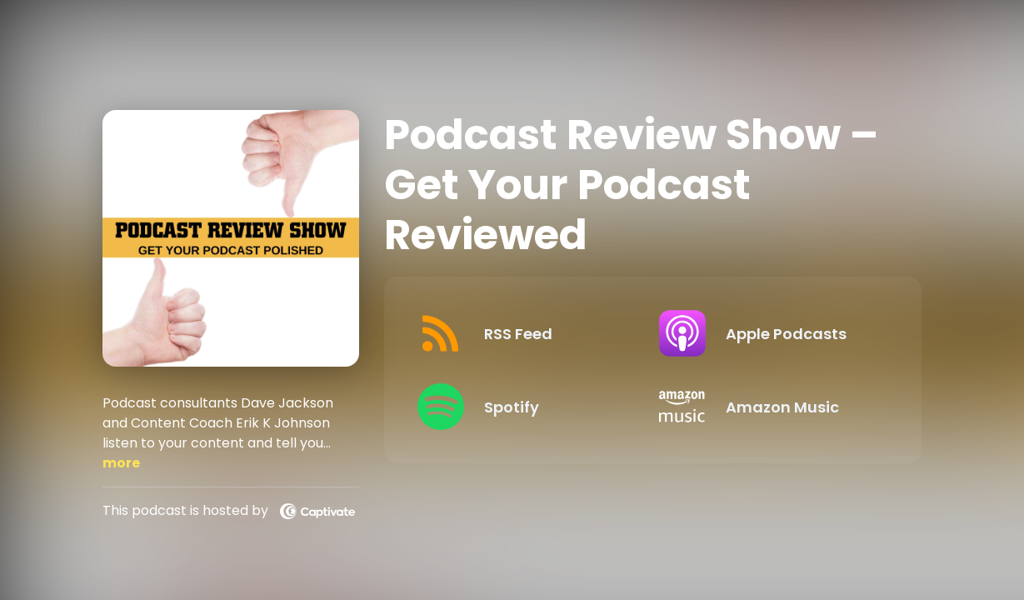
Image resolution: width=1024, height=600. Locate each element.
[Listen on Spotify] (525, 407)
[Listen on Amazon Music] (767, 407)
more (121, 462)
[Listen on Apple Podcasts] (767, 333)
